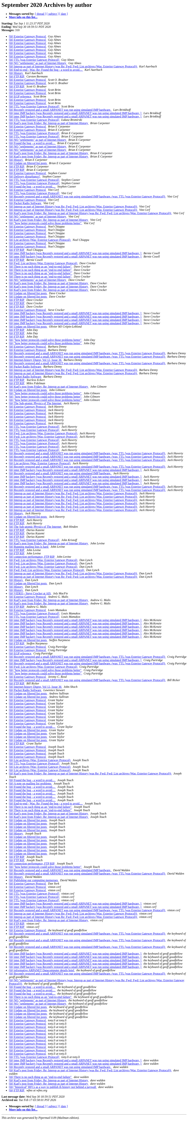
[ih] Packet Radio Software (25, 203)
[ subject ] (53, 13)
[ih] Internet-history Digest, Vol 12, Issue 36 (35, 359)
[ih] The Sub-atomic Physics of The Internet (35, 403)
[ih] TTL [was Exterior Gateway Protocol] (34, 59)
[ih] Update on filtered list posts (28, 163)
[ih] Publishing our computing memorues (34, 880)
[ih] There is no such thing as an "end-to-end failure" (40, 266)
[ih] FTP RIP (17, 76)
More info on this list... (23, 17)
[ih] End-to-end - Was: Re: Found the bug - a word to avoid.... (46, 69)
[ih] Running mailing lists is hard (29, 546)
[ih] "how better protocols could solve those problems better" (45, 223)
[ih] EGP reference (20, 96)
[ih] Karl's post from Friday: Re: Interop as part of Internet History (49, 123)
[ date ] (63, 13)
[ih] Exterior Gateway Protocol (28, 36)
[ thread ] (40, 13)
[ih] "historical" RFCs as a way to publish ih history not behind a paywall (53, 1087)
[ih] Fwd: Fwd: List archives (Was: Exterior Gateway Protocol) (47, 570)
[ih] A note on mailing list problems (30, 783)
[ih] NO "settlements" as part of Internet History (38, 63)
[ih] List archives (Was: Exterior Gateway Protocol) (40, 239)
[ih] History (16, 73)
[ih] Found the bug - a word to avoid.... (32, 143)
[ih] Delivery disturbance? (25, 176)
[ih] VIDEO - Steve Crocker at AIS (30, 593)
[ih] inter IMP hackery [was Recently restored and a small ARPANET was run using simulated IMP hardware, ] (75, 113)
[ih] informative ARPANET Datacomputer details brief (42, 970)
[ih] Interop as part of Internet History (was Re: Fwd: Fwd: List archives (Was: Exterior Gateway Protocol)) (73, 66)
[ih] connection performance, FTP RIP (32, 556)
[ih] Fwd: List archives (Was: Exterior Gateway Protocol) (43, 263)
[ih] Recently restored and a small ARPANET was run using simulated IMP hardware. (60, 109)
